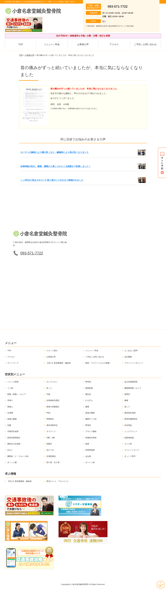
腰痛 (87, 407)
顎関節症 (50, 419)
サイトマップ (13, 363)
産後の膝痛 (90, 413)
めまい (10, 450)
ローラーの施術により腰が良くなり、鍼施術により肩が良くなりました (54, 152)
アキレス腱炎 (91, 431)
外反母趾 (128, 425)
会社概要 (128, 357)
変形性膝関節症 (130, 419)
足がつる (50, 450)
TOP (20, 44)
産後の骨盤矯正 (52, 407)
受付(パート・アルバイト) (57, 481)
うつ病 (10, 388)
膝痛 (126, 400)
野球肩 (88, 382)
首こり (49, 388)
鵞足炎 (88, 394)
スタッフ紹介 (52, 350)
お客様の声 (83, 44)
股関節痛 (89, 388)
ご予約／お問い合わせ (145, 44)
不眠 (48, 394)
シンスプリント (130, 431)
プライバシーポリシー (133, 363)
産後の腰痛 (12, 419)
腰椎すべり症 (91, 419)
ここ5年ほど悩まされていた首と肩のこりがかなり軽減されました (51, 180)
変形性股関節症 (13, 438)
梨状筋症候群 (130, 413)
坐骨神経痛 (90, 450)
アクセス (114, 44)
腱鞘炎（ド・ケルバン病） (18, 456)
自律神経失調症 (52, 400)
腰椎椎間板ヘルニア (132, 388)
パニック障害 (13, 382)
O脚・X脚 (50, 438)
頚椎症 (49, 444)
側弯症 (127, 394)
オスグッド (51, 431)
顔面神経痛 (129, 438)
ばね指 (88, 456)
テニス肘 (128, 444)
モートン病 (90, 462)
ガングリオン (52, 382)
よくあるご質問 (130, 350)
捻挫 (87, 444)
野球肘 (88, 425)
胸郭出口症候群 (13, 444)
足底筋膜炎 (51, 456)
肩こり (127, 407)
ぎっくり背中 (130, 456)
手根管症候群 (13, 431)
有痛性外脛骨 (91, 438)
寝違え (10, 407)
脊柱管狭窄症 (52, 425)
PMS (48, 413)
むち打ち (89, 400)
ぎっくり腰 (12, 462)
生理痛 (10, 413)
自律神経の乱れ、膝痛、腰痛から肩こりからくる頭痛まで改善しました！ (55, 166)
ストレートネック (131, 450)
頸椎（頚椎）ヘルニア (16, 394)
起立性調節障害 (130, 382)
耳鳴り (10, 400)
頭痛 (9, 425)
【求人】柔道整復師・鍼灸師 (58, 363)
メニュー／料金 (52, 44)
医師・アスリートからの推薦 (97, 363)
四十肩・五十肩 (52, 462)
